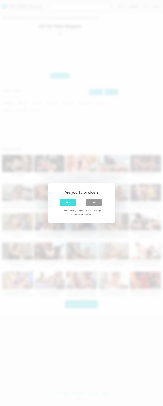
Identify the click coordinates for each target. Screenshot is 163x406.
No (94, 202)
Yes (68, 202)
